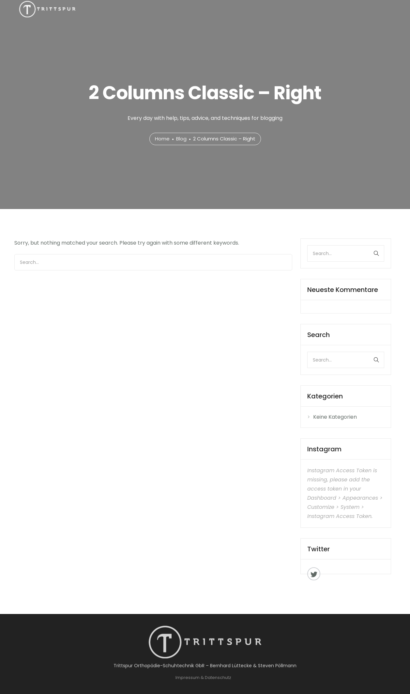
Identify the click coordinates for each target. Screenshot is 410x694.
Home (162, 139)
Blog (181, 139)
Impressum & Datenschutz (203, 677)
